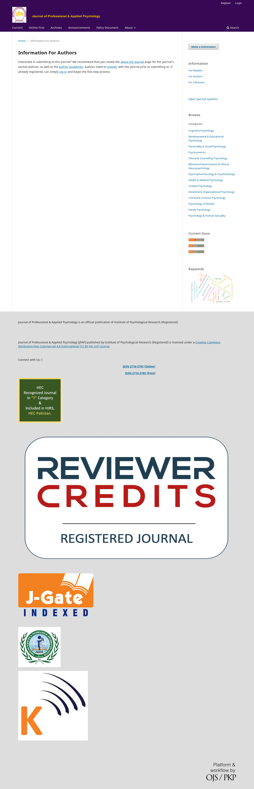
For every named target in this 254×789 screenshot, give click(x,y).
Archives (56, 27)
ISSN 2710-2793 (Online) (139, 366)
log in (63, 72)
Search (233, 27)
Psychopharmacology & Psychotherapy (211, 174)
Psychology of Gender (201, 204)
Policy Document (107, 27)
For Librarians (196, 82)
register (112, 67)
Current (17, 27)
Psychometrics (197, 152)
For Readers (195, 70)
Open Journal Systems (203, 99)
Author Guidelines (71, 67)
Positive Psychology (200, 186)
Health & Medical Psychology (205, 180)
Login (238, 3)
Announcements (79, 27)
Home (22, 41)
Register (226, 3)
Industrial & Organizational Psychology (211, 192)
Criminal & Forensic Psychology (206, 198)
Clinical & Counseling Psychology (207, 158)
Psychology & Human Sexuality (206, 215)
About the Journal (132, 62)
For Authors (195, 76)
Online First (36, 27)
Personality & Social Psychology (207, 146)
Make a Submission (203, 46)
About (129, 27)
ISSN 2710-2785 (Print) (140, 373)
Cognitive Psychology (201, 130)
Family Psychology (199, 209)
